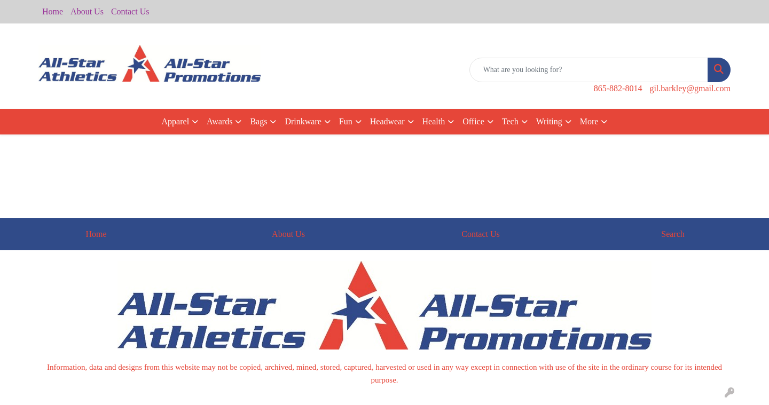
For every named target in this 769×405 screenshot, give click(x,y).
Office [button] (473, 121)
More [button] (589, 121)
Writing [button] (549, 121)
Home (52, 11)
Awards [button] (219, 121)
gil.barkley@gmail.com (690, 88)
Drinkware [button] (303, 121)
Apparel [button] (176, 121)
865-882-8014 (618, 88)
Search (673, 234)
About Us (87, 11)
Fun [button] (345, 121)
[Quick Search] (588, 70)
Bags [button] (258, 121)
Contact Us (130, 11)
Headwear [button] (387, 121)
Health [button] (433, 121)
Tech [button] (510, 121)
